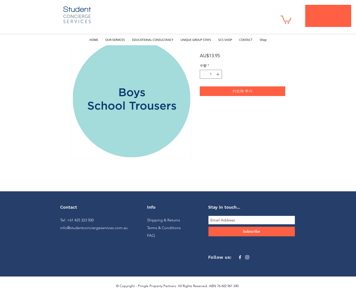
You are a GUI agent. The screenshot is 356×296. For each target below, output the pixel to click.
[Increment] (218, 74)
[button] (286, 19)
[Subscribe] (251, 231)
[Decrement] (204, 74)
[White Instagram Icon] (247, 257)
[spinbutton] (211, 74)
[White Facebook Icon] (240, 257)
